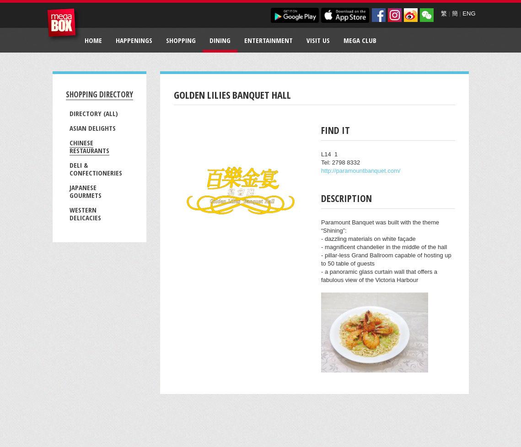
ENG (468, 13)
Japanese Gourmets (86, 191)
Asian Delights (93, 128)
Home (93, 40)
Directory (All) (94, 113)
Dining (220, 40)
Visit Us (318, 40)
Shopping (181, 40)
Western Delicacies (85, 213)
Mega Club (360, 40)
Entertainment (268, 40)
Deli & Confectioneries (96, 168)
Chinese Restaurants (89, 146)
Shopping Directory (99, 94)
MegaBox (64, 25)
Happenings (134, 40)
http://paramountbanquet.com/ (360, 170)
